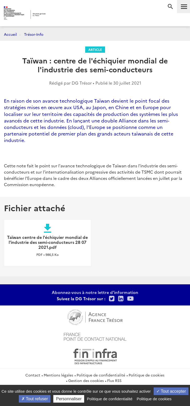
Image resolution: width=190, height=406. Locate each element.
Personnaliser (69, 399)
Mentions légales (58, 375)
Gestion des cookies (86, 380)
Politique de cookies (146, 375)
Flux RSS (114, 380)
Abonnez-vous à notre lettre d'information (95, 292)
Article (95, 49)
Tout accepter (171, 391)
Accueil (10, 34)
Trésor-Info (33, 34)
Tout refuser (34, 399)
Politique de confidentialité (101, 375)
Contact (32, 375)
